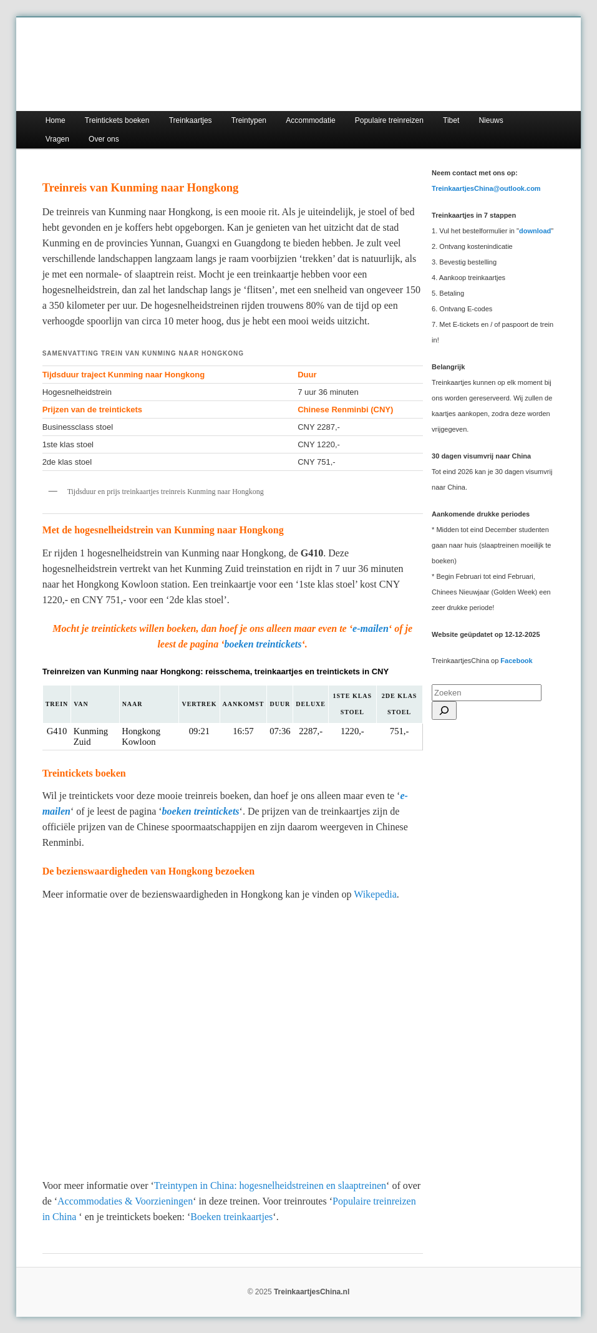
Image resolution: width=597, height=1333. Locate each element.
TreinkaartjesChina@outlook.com (486, 188)
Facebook (516, 660)
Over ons (104, 139)
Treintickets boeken (117, 120)
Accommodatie (310, 120)
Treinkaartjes (190, 120)
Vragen (57, 139)
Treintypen (248, 120)
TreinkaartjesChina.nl (311, 1291)
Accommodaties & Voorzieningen (125, 1201)
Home (56, 120)
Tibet (451, 120)
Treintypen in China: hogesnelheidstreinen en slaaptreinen (270, 1185)
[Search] (444, 710)
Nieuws (490, 120)
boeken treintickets (263, 644)
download (535, 231)
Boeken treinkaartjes (231, 1216)
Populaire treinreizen (389, 120)
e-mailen (370, 628)
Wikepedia (375, 894)
